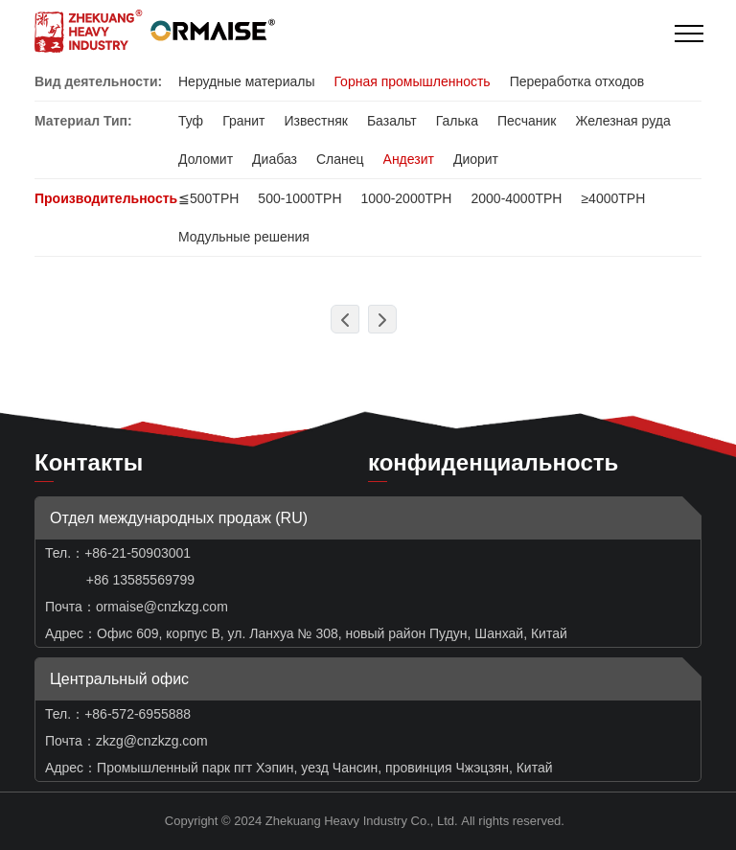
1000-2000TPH (406, 198)
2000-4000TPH (516, 198)
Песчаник (526, 120)
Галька (457, 120)
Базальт (392, 120)
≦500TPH (208, 198)
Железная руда (622, 120)
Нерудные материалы (246, 81)
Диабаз (274, 159)
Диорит (475, 159)
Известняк (315, 120)
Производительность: (108, 198)
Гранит (243, 120)
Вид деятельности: (98, 81)
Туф (190, 120)
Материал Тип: (83, 120)
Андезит (408, 159)
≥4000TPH (613, 198)
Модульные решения (244, 236)
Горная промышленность (412, 81)
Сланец (340, 159)
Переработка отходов (577, 81)
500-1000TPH (299, 198)
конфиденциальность (493, 462)
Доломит (205, 159)
